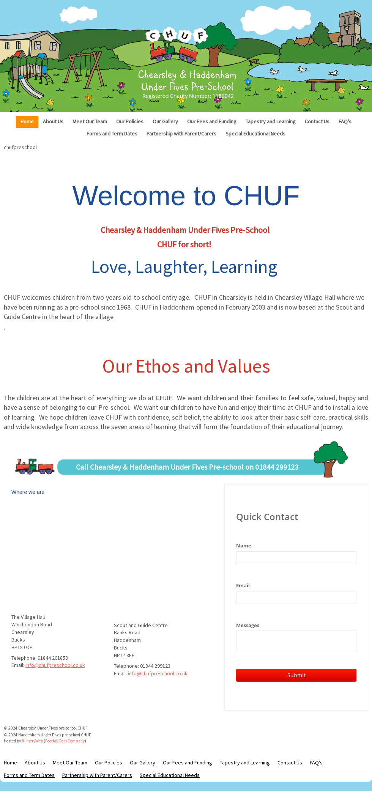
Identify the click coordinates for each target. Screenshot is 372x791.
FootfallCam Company (65, 741)
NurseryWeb (32, 741)
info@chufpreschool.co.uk (55, 665)
